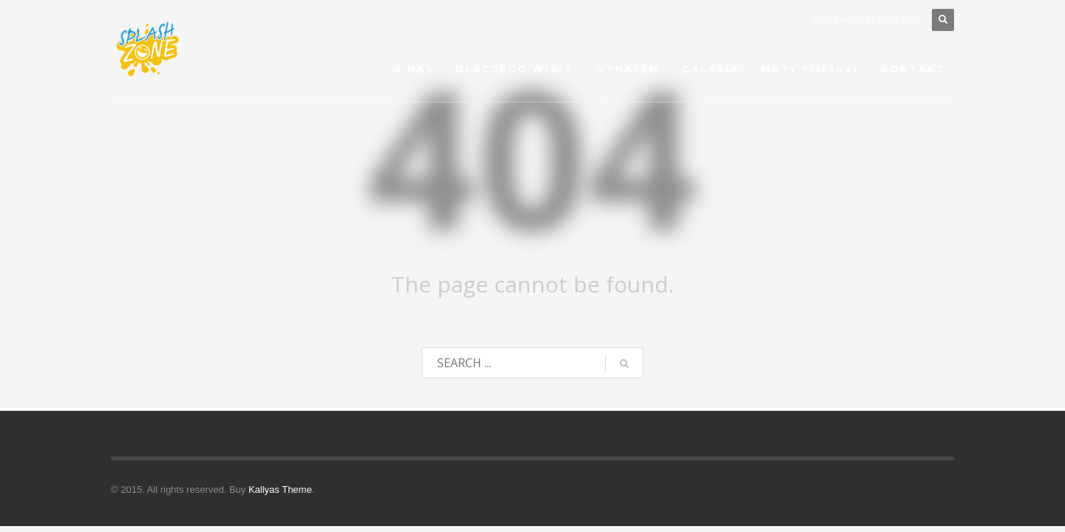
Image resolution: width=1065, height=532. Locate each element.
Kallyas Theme (280, 489)
